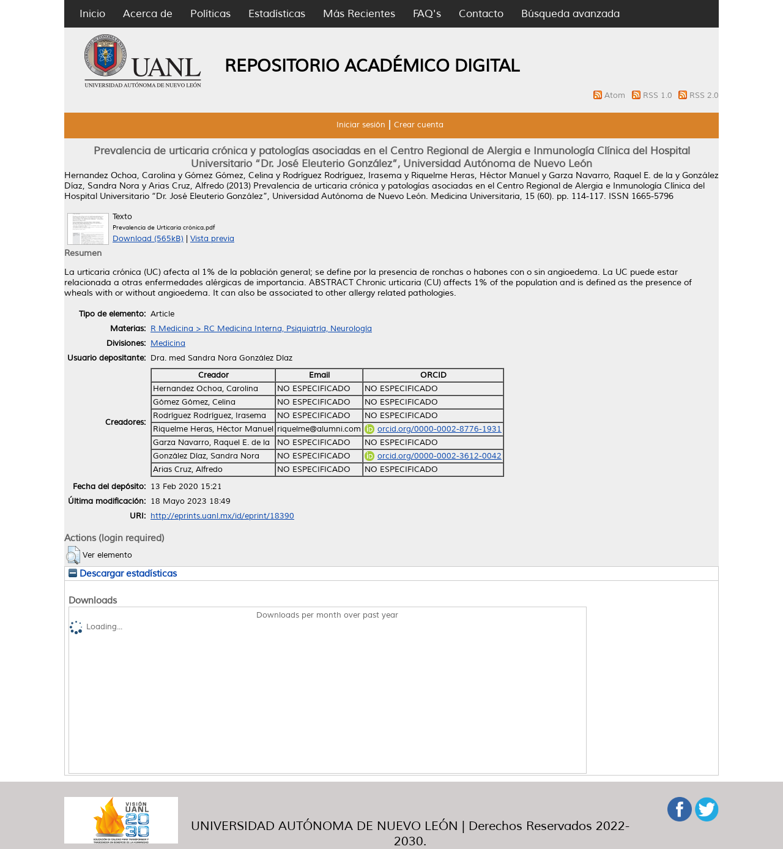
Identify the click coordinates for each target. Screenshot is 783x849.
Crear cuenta (418, 125)
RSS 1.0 (659, 95)
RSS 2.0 (704, 95)
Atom (616, 95)
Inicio (92, 13)
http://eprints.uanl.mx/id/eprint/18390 (222, 516)
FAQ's (427, 13)
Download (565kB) (148, 239)
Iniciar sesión (360, 125)
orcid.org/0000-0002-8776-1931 (433, 429)
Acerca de (148, 13)
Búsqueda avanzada (570, 13)
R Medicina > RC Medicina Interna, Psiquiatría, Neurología (261, 329)
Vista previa (212, 239)
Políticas (210, 13)
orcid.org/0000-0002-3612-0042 (433, 456)
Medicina (167, 343)
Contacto (481, 13)
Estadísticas (276, 13)
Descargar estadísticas (123, 573)
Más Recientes (359, 13)
